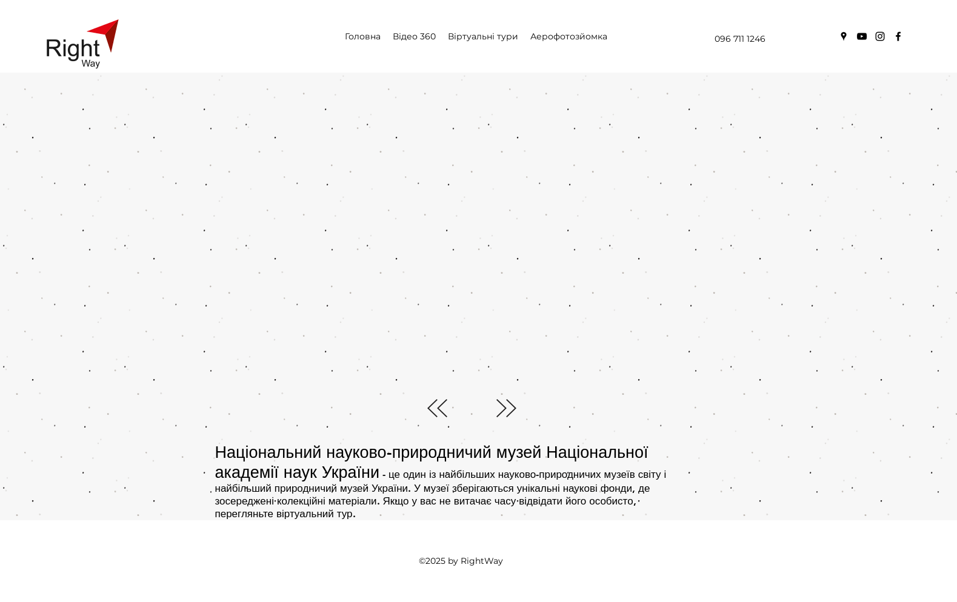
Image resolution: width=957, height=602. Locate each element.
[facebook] (898, 36)
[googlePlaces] (844, 36)
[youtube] (862, 36)
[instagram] (880, 36)
